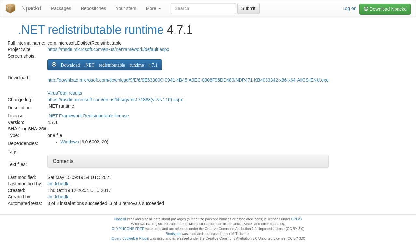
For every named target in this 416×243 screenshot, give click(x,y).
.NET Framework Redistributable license (88, 115)
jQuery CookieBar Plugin (130, 238)
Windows (69, 141)
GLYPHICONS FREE (128, 229)
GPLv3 (296, 219)
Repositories (93, 8)
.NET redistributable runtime (91, 29)
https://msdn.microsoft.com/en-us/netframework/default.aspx (108, 49)
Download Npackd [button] (385, 9)
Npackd (31, 8)
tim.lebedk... (59, 183)
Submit (248, 8)
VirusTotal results (64, 93)
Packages (61, 8)
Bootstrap (173, 234)
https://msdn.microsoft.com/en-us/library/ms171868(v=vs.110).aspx (115, 99)
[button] (104, 64)
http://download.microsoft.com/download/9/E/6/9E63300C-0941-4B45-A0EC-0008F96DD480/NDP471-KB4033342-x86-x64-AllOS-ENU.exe (188, 80)
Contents (63, 161)
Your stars (126, 8)
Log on (350, 8)
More (153, 8)
